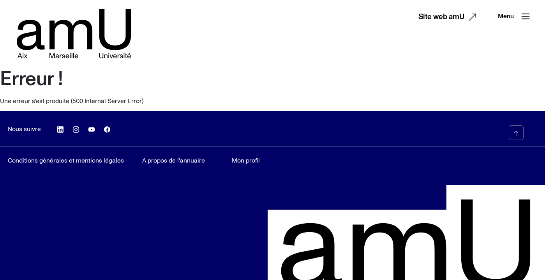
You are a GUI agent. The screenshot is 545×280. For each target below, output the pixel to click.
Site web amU (449, 17)
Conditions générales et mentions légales (66, 161)
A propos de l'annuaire (173, 161)
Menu (515, 16)
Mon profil (246, 161)
